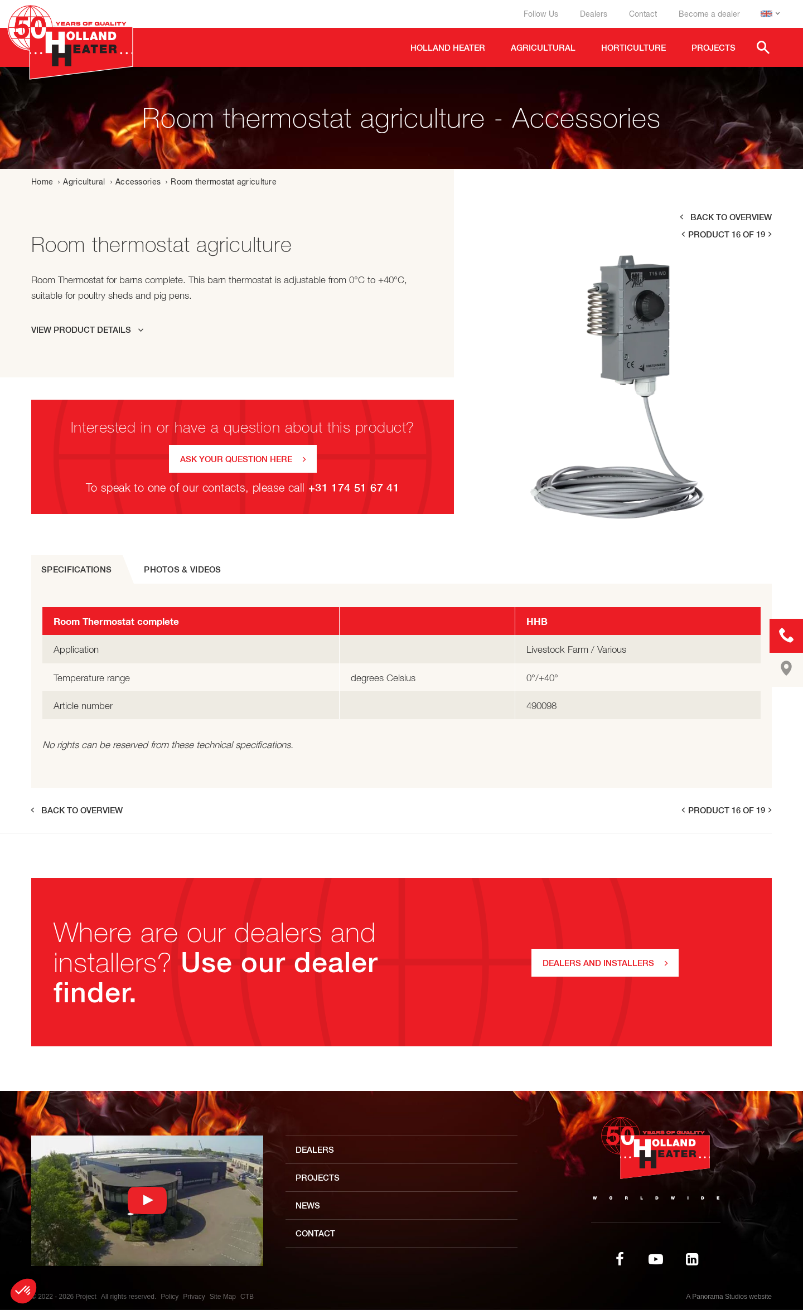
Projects (318, 1177)
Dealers (593, 13)
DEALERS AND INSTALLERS (598, 963)
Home (42, 181)
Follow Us (541, 13)
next (770, 234)
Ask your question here (236, 459)
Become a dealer (709, 13)
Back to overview (731, 217)
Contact (643, 13)
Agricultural (84, 181)
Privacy (194, 1297)
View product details (81, 329)
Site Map (223, 1297)
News (308, 1205)
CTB (247, 1297)
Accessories (138, 181)
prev (682, 234)
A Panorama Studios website (729, 1297)
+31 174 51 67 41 (353, 487)
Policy (169, 1297)
